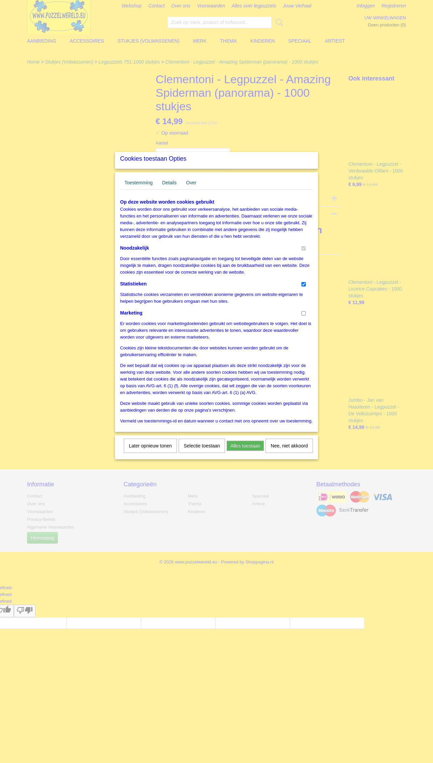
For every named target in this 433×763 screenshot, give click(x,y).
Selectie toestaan (202, 454)
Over (191, 191)
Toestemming (138, 191)
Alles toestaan (245, 454)
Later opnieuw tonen (150, 454)
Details (169, 191)
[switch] (303, 257)
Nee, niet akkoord (289, 454)
